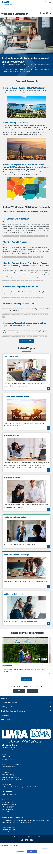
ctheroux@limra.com (8, 812)
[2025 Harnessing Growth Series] (26, 149)
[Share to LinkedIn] (47, 13)
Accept (32, 851)
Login (14, 827)
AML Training (6, 784)
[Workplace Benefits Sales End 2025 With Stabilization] (26, 107)
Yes (19, 690)
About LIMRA (5, 719)
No (32, 690)
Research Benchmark (19, 314)
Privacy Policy (22, 837)
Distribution (15, 9)
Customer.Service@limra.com (10, 750)
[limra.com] (7, 2)
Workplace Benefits (25, 236)
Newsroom (5, 715)
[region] (26, 848)
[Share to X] (40, 13)
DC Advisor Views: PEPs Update (14, 242)
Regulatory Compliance (19, 257)
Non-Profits (36, 257)
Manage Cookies (20, 851)
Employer (16, 236)
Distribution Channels (31, 314)
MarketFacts (7, 666)
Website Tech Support (8, 766)
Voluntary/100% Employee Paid (38, 236)
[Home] (1, 9)
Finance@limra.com (11, 794)
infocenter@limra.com (12, 777)
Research (7, 9)
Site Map (14, 837)
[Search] (46, 2)
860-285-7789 (10, 747)
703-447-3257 (8, 809)
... (3, 317)
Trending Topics (6, 707)
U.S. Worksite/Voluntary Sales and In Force (19, 304)
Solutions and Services (9, 703)
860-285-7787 (10, 807)
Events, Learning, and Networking (13, 711)
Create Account (6, 827)
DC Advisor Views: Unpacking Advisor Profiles (20, 287)
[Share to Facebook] (44, 13)
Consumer (28, 336)
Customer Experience (38, 336)
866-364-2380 (31, 787)
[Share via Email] (50, 13)
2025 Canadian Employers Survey (15, 219)
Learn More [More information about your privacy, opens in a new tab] (44, 848)
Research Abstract (7, 236)
